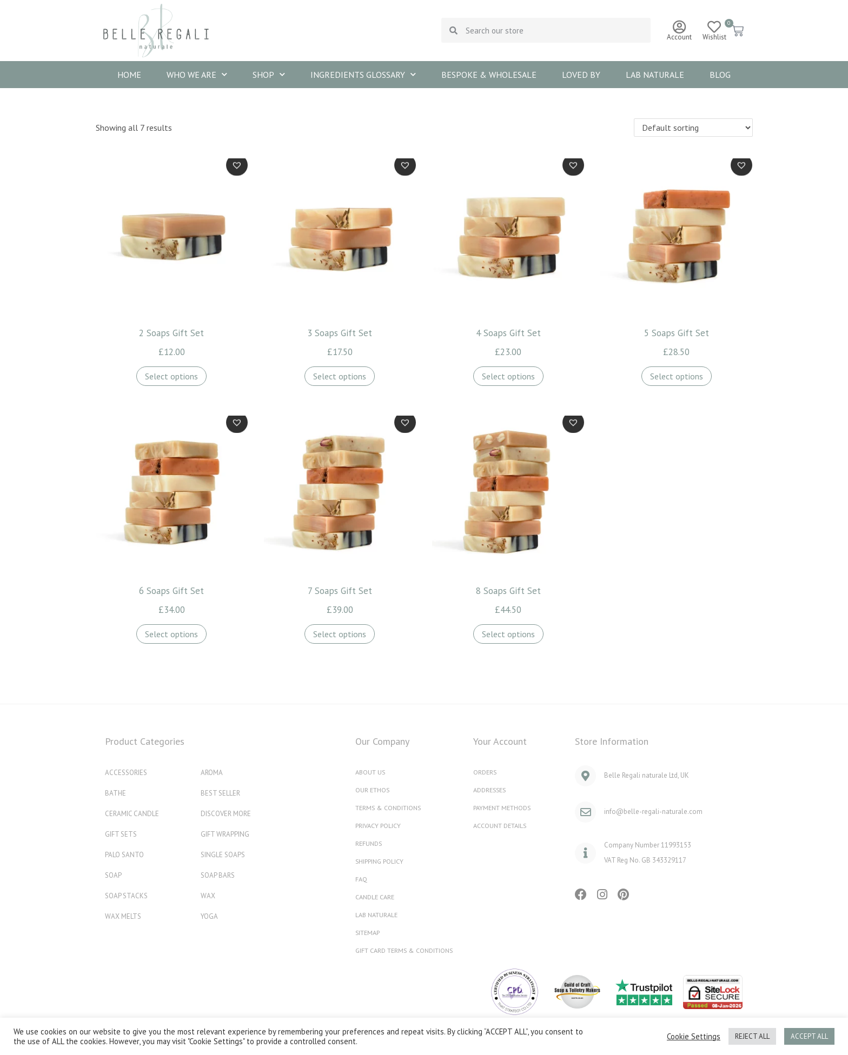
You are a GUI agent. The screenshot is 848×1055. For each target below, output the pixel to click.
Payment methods (504, 807)
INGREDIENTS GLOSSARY (363, 74)
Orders (485, 771)
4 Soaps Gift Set (508, 333)
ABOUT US (371, 771)
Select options (171, 376)
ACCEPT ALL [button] (809, 1036)
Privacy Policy (379, 825)
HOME (129, 74)
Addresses (491, 789)
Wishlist (714, 37)
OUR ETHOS (373, 789)
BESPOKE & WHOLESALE (488, 74)
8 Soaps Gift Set (508, 591)
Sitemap (369, 932)
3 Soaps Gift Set (339, 333)
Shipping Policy (381, 860)
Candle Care (377, 896)
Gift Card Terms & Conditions (408, 949)
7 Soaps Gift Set (340, 591)
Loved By (581, 74)
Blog (720, 74)
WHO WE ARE (197, 74)
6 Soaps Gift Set (171, 591)
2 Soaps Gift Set (171, 333)
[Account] (679, 27)
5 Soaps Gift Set (676, 333)
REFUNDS (369, 842)
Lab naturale (655, 74)
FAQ (361, 878)
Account (679, 37)
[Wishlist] (714, 27)
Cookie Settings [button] (693, 1036)
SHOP (269, 74)
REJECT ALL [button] (752, 1036)
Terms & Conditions (391, 807)
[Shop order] (693, 127)
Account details (502, 825)
